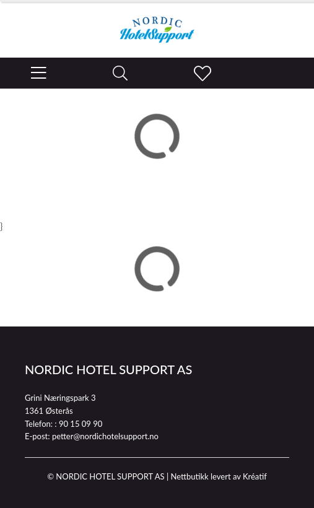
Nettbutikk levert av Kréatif (218, 476)
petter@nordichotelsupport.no (105, 436)
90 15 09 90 (80, 424)
